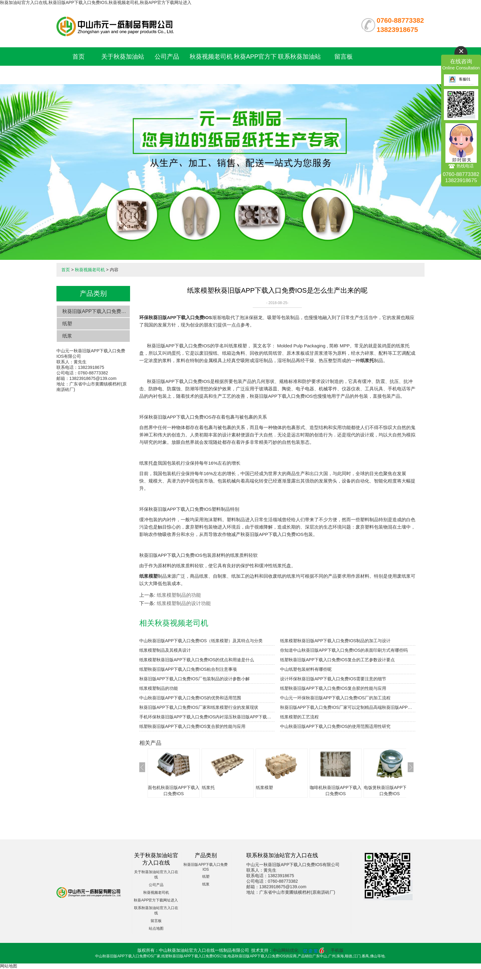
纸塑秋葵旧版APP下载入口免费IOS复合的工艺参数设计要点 (337, 659)
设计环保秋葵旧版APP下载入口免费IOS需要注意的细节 (333, 678)
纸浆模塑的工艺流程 (299, 716)
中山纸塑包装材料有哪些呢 (306, 669)
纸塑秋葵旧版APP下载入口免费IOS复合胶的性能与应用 (333, 688)
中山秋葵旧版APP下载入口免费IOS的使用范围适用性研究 (335, 726)
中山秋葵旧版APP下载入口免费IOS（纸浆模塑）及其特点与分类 (201, 640)
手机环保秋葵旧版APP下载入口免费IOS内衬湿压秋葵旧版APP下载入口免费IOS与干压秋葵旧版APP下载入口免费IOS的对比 (207, 716)
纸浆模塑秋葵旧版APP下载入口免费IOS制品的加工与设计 (335, 640)
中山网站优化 (285, 950)
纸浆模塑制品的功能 (179, 595)
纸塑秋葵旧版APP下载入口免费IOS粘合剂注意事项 (188, 669)
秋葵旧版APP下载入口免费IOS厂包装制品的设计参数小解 (194, 678)
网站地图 (8, 965)
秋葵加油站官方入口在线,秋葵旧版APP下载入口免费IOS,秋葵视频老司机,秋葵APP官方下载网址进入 (95, 2)
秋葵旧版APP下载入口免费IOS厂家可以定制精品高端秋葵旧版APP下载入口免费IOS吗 (347, 707)
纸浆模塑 (264, 787)
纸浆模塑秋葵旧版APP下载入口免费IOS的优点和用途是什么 (196, 659)
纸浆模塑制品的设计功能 (184, 603)
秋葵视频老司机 (211, 56)
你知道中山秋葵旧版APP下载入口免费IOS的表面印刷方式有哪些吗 (344, 650)
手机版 (337, 950)
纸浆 (67, 335)
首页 (78, 56)
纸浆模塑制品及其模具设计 (165, 650)
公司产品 (167, 56)
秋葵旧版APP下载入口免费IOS (96, 311)
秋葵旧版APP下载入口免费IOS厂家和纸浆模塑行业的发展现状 (198, 707)
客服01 (459, 79)
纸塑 (67, 323)
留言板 (343, 56)
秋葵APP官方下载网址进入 (156, 900)
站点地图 (156, 928)
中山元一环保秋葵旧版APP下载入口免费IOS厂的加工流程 (335, 697)
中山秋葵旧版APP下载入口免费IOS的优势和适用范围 (190, 697)
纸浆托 (208, 787)
